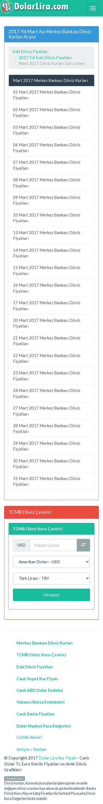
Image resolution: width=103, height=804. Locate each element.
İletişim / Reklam (31, 749)
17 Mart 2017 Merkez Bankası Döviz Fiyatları (46, 305)
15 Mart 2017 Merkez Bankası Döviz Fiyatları (46, 270)
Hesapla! (51, 594)
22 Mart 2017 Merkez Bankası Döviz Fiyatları (46, 358)
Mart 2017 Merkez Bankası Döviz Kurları (50, 80)
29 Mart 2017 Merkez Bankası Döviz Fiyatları (46, 446)
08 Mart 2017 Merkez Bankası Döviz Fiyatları (46, 182)
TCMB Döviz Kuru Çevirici (38, 528)
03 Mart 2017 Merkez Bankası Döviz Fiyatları (46, 130)
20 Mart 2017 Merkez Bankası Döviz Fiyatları (46, 323)
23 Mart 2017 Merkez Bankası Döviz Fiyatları (46, 375)
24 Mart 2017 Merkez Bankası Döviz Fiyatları (46, 393)
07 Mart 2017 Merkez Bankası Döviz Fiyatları (46, 165)
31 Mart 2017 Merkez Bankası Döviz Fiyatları (46, 481)
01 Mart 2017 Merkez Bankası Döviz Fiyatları (46, 94)
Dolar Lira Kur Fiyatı (57, 757)
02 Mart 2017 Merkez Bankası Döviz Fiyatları (46, 112)
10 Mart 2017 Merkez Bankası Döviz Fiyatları (46, 217)
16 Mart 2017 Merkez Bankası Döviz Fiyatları (46, 287)
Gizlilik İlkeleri (29, 737)
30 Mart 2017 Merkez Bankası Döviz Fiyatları (46, 463)
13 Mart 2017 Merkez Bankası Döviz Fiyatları (46, 235)
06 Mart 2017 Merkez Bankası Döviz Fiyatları (46, 147)
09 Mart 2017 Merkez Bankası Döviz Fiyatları (46, 200)
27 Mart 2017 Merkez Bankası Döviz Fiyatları (46, 410)
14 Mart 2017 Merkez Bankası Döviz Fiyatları (46, 253)
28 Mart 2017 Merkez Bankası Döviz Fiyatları (46, 428)
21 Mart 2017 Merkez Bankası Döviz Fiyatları (46, 340)
